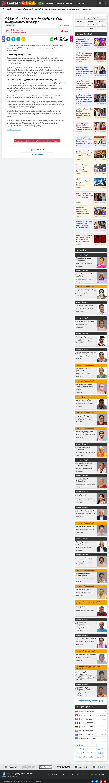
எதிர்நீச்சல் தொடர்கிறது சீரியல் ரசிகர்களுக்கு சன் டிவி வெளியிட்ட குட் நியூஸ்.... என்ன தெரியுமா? (84, 56)
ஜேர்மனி (94, 753)
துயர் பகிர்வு (81, 250)
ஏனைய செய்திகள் (84, 34)
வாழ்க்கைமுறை (75, 9)
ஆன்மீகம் (40, 9)
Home (48, 775)
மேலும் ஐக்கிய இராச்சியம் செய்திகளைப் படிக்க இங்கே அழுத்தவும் (37, 141)
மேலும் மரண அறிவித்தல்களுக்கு (91, 701)
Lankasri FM (79, 3)
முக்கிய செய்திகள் (37, 150)
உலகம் (19, 9)
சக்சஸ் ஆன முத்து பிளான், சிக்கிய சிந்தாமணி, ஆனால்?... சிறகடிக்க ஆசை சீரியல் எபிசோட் (84, 126)
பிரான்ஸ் (85, 753)
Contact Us (64, 775)
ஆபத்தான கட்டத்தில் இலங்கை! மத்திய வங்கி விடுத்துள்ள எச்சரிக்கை (84, 153)
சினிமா (69, 3)
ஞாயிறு (101, 21)
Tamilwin (78, 117)
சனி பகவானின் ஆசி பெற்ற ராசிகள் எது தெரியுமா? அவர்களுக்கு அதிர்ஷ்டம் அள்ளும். (84, 42)
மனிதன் (60, 3)
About (54, 775)
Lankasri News (22, 781)
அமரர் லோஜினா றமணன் (84, 432)
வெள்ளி (91, 25)
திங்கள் (90, 21)
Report (64, 31)
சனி (80, 25)
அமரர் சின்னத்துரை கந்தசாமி (85, 654)
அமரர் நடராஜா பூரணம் (83, 589)
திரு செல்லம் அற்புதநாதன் (84, 511)
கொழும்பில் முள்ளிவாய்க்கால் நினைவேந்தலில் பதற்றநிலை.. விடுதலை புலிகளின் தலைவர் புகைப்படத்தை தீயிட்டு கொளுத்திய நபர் (84, 211)
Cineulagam (79, 62)
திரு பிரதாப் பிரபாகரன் (83, 337)
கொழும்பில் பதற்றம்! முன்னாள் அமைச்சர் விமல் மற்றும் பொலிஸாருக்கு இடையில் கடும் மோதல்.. (84, 168)
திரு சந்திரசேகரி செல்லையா (85, 639)
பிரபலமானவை (37, 154)
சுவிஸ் (78, 753)
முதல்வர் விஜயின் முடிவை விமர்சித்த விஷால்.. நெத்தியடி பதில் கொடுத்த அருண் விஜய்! (84, 70)
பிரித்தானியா (100, 749)
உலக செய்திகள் (81, 749)
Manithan (78, 48)
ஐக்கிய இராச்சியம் (19, 32)
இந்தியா (10, 9)
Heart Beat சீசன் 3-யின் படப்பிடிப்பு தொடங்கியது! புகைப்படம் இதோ (84, 195)
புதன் (91, 28)
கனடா (91, 749)
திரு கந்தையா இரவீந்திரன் (84, 321)
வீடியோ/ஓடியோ (88, 757)
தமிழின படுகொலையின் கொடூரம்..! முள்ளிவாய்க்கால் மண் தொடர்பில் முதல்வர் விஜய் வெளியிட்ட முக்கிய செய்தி (84, 112)
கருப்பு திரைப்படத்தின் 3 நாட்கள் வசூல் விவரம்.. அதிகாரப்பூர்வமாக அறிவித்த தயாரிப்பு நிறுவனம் (84, 239)
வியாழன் (101, 25)
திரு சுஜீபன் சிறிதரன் (82, 607)
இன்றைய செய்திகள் (91, 18)
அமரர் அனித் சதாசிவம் (83, 400)
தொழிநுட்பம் (52, 9)
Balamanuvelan (17, 30)
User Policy (75, 775)
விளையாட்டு (29, 9)
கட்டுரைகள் (100, 757)
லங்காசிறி (50, 3)
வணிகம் (63, 9)
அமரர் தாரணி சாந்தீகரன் (84, 416)
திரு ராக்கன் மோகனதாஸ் (84, 305)
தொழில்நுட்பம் (81, 745)
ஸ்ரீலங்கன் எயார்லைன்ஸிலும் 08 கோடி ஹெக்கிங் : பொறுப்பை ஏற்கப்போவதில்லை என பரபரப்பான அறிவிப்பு (84, 182)
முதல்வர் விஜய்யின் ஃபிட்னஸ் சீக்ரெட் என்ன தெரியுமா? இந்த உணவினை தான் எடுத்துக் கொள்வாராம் (84, 140)
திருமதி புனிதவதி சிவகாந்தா (85, 353)
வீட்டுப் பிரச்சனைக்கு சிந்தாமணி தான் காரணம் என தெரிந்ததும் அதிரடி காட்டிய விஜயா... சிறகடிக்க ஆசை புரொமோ (84, 84)
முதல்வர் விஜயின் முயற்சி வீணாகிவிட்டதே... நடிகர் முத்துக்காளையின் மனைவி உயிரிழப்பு (84, 224)
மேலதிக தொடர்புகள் (85, 707)
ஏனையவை (89, 9)
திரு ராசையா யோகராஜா (84, 558)
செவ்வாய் (80, 21)
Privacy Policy (100, 775)
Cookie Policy (87, 775)
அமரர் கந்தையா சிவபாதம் (84, 526)
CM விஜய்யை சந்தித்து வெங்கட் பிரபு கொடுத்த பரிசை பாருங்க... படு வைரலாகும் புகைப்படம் (84, 98)
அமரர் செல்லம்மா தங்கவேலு (85, 290)
